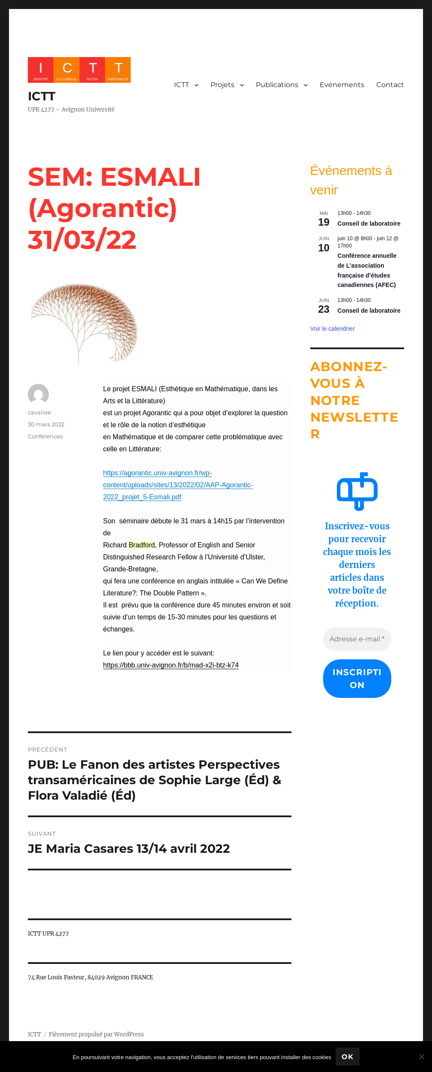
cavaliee (39, 412)
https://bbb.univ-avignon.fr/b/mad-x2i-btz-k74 (171, 665)
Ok (348, 1057)
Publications (277, 85)
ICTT (41, 96)
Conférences (45, 436)
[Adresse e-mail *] (357, 639)
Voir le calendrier (332, 328)
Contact (390, 85)
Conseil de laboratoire (369, 223)
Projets (222, 85)
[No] (421, 1056)
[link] (178, 485)
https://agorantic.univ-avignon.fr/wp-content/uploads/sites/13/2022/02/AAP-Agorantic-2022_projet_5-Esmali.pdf (178, 485)
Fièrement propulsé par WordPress (96, 1034)
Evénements (342, 85)
